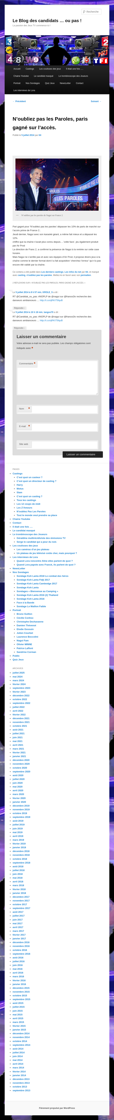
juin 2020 (18, 783)
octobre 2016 (20, 950)
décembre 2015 (21, 988)
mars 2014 (18, 1067)
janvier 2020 (19, 802)
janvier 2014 (19, 1075)
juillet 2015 (18, 1007)
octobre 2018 (20, 859)
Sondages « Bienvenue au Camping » (37, 591)
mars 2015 (18, 1022)
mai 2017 (17, 923)
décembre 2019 (21, 805)
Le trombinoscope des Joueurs (73, 76)
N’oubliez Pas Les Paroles (31, 511)
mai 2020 (17, 786)
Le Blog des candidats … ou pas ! (47, 20)
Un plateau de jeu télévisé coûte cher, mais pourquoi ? (47, 553)
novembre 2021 (21, 722)
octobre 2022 (20, 699)
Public (16, 655)
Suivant (96, 101)
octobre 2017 (20, 904)
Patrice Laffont (25, 648)
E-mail (24, 426)
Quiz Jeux (50, 83)
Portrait (16, 83)
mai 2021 (17, 741)
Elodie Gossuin (25, 629)
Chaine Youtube (21, 76)
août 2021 (18, 729)
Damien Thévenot (26, 625)
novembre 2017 (21, 900)
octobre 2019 (20, 813)
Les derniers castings (52, 272)
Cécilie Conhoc (25, 618)
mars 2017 (18, 931)
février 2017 (19, 934)
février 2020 (19, 798)
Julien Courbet (25, 633)
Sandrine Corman (26, 652)
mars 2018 (18, 885)
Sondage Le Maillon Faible (31, 606)
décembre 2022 (21, 695)
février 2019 (19, 843)
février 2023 (19, 691)
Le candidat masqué (43, 76)
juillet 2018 (18, 870)
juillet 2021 (18, 733)
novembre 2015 (21, 991)
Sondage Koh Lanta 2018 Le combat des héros (42, 576)
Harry (20, 485)
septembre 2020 (21, 771)
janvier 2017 (19, 938)
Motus (20, 488)
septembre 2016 (21, 953)
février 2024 (19, 684)
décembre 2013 (21, 1079)
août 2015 (18, 1003)
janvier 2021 (19, 756)
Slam (19, 492)
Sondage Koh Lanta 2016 (31, 598)
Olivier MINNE (24, 644)
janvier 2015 (19, 1029)
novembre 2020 (21, 763)
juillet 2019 (18, 824)
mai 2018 (17, 877)
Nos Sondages (33, 83)
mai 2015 (17, 1014)
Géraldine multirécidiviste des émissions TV (41, 538)
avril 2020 (18, 790)
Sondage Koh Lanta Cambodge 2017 (37, 583)
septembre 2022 (21, 703)
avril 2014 (18, 1063)
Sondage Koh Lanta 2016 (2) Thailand (37, 595)
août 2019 (18, 820)
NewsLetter (65, 83)
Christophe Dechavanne (30, 621)
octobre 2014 (20, 1041)
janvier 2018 (19, 893)
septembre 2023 (21, 688)
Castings (30, 69)
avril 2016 (18, 972)
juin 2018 (18, 874)
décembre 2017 (21, 896)
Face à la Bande (25, 602)
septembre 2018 (21, 862)
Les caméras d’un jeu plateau (33, 549)
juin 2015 (18, 1010)
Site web (23, 444)
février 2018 (19, 889)
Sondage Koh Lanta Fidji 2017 (33, 579)
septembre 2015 (21, 999)
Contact (79, 83)
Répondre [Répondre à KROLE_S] (19, 308)
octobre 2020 (20, 767)
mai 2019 (17, 832)
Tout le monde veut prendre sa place (37, 515)
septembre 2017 (21, 908)
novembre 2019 (21, 809)
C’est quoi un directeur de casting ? (36, 481)
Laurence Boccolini (27, 636)
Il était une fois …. (74, 69)
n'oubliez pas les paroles (39, 275)
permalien (86, 275)
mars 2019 (18, 840)
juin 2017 (18, 919)
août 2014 (18, 1048)
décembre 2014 (21, 1033)
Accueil (16, 69)
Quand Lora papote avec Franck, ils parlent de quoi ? (46, 564)
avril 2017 (18, 927)
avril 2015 (18, 1018)
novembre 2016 (21, 946)
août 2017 (18, 912)
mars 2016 (18, 976)
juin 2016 (18, 965)
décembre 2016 (21, 942)
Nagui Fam (23, 640)
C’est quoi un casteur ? (30, 477)
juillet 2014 (18, 1052)
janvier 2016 (19, 984)
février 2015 (19, 1026)
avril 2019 (18, 836)
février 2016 (19, 980)
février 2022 (19, 714)
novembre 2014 (21, 1037)
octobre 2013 (20, 1086)
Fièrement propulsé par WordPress (57, 1108)
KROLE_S (48, 292)
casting (21, 275)
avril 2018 (18, 881)
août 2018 (18, 866)
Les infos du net (73, 272)
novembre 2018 (21, 855)
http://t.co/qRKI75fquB (51, 300)
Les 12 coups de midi (28, 504)
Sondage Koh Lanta (28, 587)
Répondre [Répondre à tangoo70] (19, 328)
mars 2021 (18, 748)
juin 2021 (18, 737)
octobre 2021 (20, 726)
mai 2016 (17, 969)
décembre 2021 (21, 718)
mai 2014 (17, 1060)
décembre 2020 (21, 760)
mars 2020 (18, 794)
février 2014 (19, 1071)
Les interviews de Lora (24, 90)
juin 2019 (18, 828)
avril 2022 (18, 710)
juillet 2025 (18, 672)
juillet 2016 (18, 961)
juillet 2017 (18, 915)
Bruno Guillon (24, 614)
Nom (24, 408)
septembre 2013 (21, 1090)
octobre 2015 (20, 995)
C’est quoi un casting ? (29, 496)
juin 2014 (18, 1056)
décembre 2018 (21, 851)
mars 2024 (18, 680)
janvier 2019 (19, 847)
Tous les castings (26, 500)
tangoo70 (48, 312)
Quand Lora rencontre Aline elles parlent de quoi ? (45, 561)
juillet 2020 (18, 779)
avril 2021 (18, 745)
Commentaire (27, 363)
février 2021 (19, 752)
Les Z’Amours (24, 507)
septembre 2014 (21, 1045)
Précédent (19, 101)
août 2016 (18, 957)
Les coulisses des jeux (50, 69)
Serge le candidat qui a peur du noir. (37, 541)
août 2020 (18, 775)
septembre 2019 (21, 817)
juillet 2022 (18, 707)
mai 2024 (17, 676)
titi (40, 135)
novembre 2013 (21, 1083)
